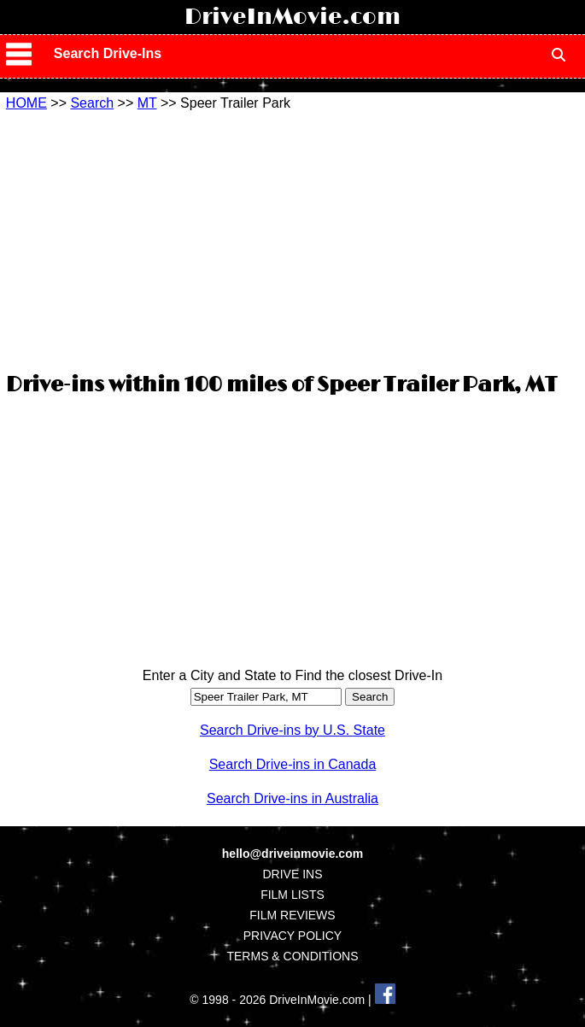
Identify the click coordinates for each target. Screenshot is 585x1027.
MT (147, 103)
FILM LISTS (292, 894)
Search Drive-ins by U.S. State (292, 730)
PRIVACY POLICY (292, 935)
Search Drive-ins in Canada (293, 764)
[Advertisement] (292, 239)
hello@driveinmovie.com (292, 853)
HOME (26, 103)
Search (92, 103)
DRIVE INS (292, 874)
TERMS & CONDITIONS (292, 956)
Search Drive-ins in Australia (292, 798)
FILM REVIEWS (292, 915)
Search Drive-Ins (107, 53)
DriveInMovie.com (292, 17)
